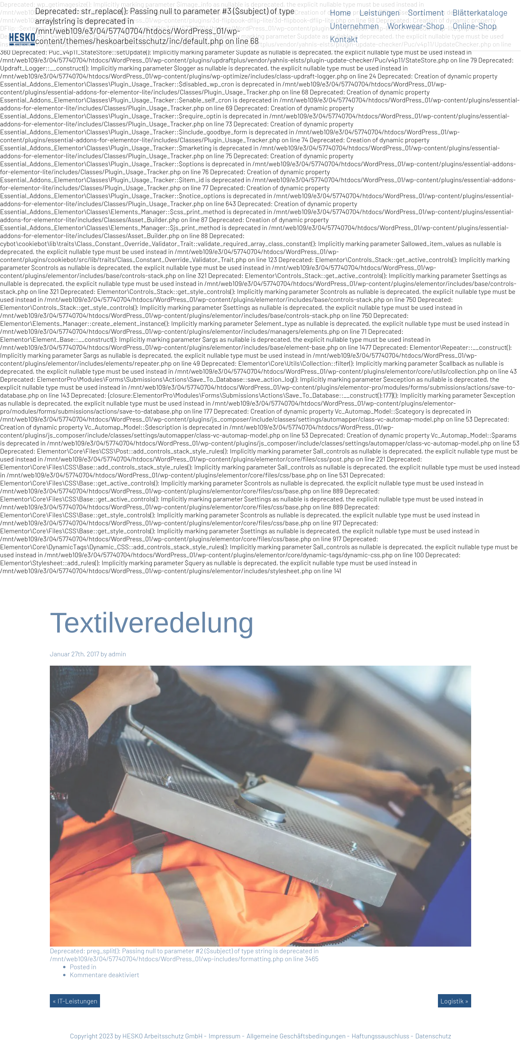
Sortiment (426, 12)
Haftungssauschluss (380, 1036)
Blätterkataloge (480, 12)
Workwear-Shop (415, 26)
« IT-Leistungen (74, 1001)
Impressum (225, 1036)
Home (340, 12)
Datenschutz (433, 1036)
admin (117, 654)
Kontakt (344, 39)
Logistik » (455, 1001)
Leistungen (379, 12)
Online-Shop (475, 26)
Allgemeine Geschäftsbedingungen (296, 1036)
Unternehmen (354, 26)
